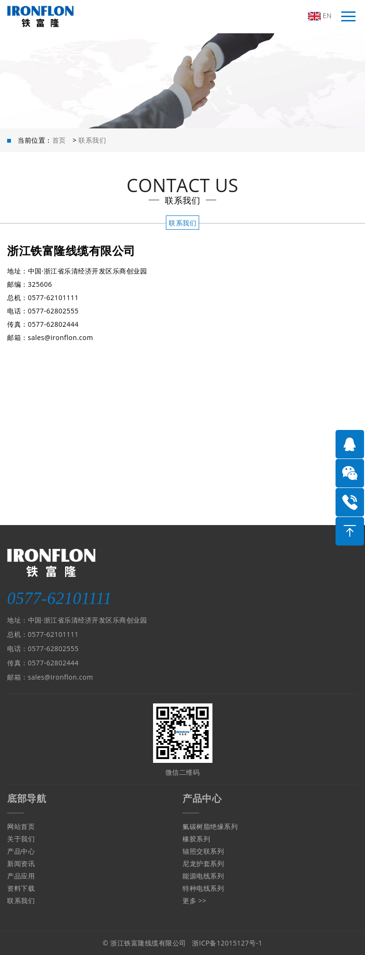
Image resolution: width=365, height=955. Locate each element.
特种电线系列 (203, 888)
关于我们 (21, 838)
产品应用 (21, 875)
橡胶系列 (196, 838)
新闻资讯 (21, 863)
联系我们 (92, 140)
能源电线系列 (203, 875)
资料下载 (21, 888)
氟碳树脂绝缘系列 (210, 826)
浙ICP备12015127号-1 (227, 942)
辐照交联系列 (203, 851)
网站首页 (21, 826)
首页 (59, 140)
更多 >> (194, 900)
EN (320, 15)
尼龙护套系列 (203, 863)
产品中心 (21, 851)
